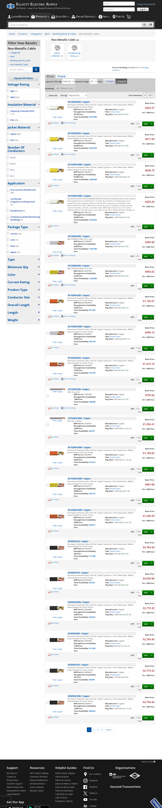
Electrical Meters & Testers (66, 784)
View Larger (57, 117)
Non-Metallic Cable (19, 64)
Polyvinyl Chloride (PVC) (22, 112)
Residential (17, 210)
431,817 (92, 462)
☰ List (50, 76)
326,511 (92, 525)
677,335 (92, 310)
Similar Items (115, 112)
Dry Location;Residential (23, 191)
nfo (106, 16)
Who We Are (12, 773)
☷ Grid (61, 76)
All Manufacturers (37, 784)
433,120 (92, 341)
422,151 (92, 493)
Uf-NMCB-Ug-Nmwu (74, 50)
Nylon (15, 134)
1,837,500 (93, 249)
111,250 (92, 556)
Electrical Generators (64, 791)
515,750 (92, 373)
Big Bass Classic (37, 791)
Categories (36, 33)
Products (23, 33)
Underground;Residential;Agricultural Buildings (25, 218)
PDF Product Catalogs (39, 773)
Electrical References (39, 780)
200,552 (92, 711)
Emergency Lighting (63, 801)
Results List (65, 88)
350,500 (92, 402)
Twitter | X (90, 793)
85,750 (91, 582)
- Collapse (109, 81)
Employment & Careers (16, 791)
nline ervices (86, 16)
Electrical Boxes (62, 777)
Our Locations (92, 774)
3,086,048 (93, 179)
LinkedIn (90, 806)
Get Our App (15, 802)
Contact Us (11, 777)
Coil (14, 240)
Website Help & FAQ (15, 787)
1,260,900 (93, 278)
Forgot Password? (146, 4)
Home (12, 33)
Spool (15, 252)
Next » (109, 729)
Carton (16, 233)
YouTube (90, 800)
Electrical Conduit (62, 780)
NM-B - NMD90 (57, 50)
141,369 (92, 648)
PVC (14, 120)
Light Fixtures (61, 798)
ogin (20, 16)
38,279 (91, 431)
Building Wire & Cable (64, 33)
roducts (42, 16)
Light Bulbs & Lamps (64, 794)
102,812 (92, 617)
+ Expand (121, 81)
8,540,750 (93, 148)
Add (145, 123)
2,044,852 (93, 220)
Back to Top (148, 762)
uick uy (62, 16)
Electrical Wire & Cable (64, 787)
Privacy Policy (12, 780)
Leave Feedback (13, 794)
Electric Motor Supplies (65, 773)
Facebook (90, 787)
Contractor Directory (39, 777)
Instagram (90, 781)
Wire (47, 33)
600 (14, 91)
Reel (14, 246)
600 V (14, 97)
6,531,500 (93, 117)
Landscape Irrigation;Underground (22, 202)
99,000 (91, 679)
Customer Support (14, 784)
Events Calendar (37, 787)
